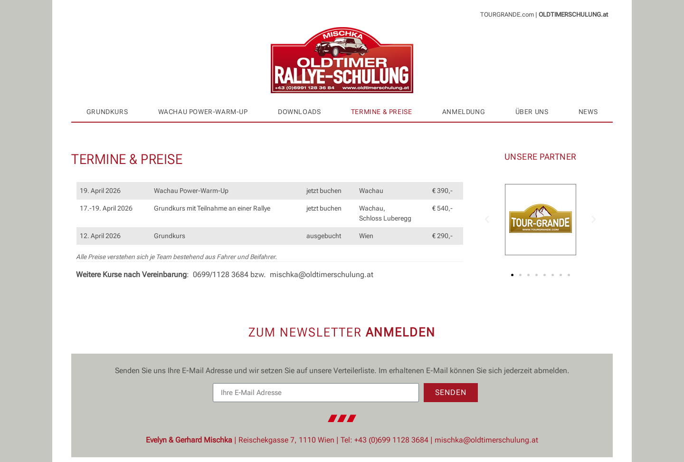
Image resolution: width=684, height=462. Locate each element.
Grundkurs (107, 112)
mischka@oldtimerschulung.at (321, 274)
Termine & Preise (381, 112)
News (588, 112)
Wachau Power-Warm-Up (203, 112)
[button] (487, 219)
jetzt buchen (324, 191)
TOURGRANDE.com (507, 14)
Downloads (299, 112)
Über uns (532, 112)
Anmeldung (463, 112)
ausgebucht (323, 236)
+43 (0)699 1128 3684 (391, 439)
